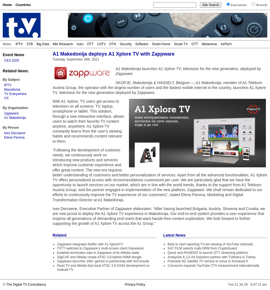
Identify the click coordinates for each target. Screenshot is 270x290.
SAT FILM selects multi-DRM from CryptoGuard (202, 248)
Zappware (11, 113)
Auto (80, 44)
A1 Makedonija (15, 118)
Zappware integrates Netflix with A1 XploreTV (90, 244)
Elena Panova (14, 137)
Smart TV (181, 44)
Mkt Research (63, 44)
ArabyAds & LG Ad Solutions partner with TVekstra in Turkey (211, 257)
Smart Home (161, 44)
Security (125, 44)
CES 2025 (11, 60)
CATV (101, 44)
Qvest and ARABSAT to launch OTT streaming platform (208, 253)
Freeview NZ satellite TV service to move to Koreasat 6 (208, 261)
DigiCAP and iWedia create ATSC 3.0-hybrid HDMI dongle (99, 257)
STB (30, 44)
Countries (23, 5)
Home (7, 5)
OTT (194, 44)
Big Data (42, 44)
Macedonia (12, 89)
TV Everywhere (15, 94)
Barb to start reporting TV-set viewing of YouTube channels (210, 244)
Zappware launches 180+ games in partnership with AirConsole (103, 261)
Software (141, 44)
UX (6, 98)
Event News (13, 55)
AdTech (226, 44)
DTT (90, 44)
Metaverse (209, 44)
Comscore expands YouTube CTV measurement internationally (213, 266)
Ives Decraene (14, 133)
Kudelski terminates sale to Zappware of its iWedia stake (98, 253)
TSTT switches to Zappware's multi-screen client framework (100, 248)
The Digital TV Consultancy (26, 284)
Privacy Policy (135, 284)
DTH (112, 44)
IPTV (19, 44)
